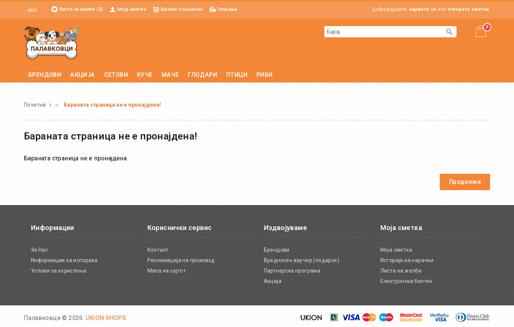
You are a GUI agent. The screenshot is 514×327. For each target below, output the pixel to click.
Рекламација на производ (181, 260)
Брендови (277, 250)
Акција (272, 281)
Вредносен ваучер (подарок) (301, 260)
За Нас (39, 250)
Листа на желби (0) (81, 9)
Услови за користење (59, 271)
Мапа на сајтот (166, 271)
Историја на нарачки (407, 260)
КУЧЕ (145, 74)
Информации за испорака (64, 260)
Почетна (35, 105)
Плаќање (227, 9)
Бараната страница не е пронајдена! (112, 105)
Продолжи (465, 181)
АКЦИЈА (82, 74)
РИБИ (264, 74)
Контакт (158, 250)
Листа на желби (401, 271)
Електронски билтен (406, 281)
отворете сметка (468, 9)
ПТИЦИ (236, 74)
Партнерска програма (292, 271)
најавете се (422, 9)
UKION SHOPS (106, 317)
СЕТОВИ (116, 74)
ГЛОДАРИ (202, 74)
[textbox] (383, 31)
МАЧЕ (170, 74)
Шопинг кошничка (182, 9)
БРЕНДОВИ (44, 74)
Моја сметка (131, 9)
